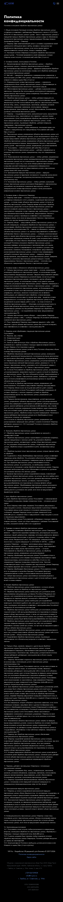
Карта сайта (31, 857)
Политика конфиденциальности (31, 854)
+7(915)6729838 (31, 873)
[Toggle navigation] (58, 3)
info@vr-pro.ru (31, 876)
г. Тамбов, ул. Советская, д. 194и (31, 878)
